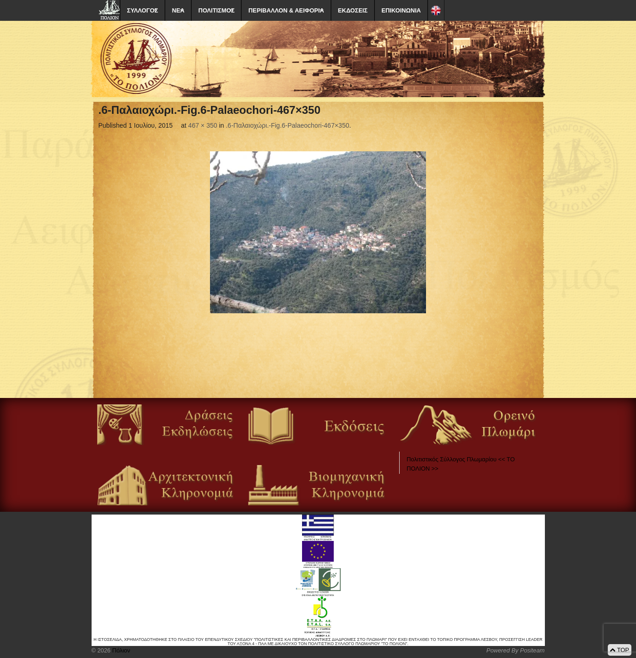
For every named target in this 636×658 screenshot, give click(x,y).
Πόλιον (120, 650)
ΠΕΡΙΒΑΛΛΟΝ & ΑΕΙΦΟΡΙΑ (286, 10)
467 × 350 (202, 125)
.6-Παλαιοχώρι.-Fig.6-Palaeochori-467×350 (287, 125)
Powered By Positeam (516, 650)
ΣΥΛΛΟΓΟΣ (142, 10)
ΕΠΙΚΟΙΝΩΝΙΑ (401, 10)
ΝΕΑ (178, 10)
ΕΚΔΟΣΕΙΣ (353, 10)
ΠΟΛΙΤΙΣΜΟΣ (216, 10)
